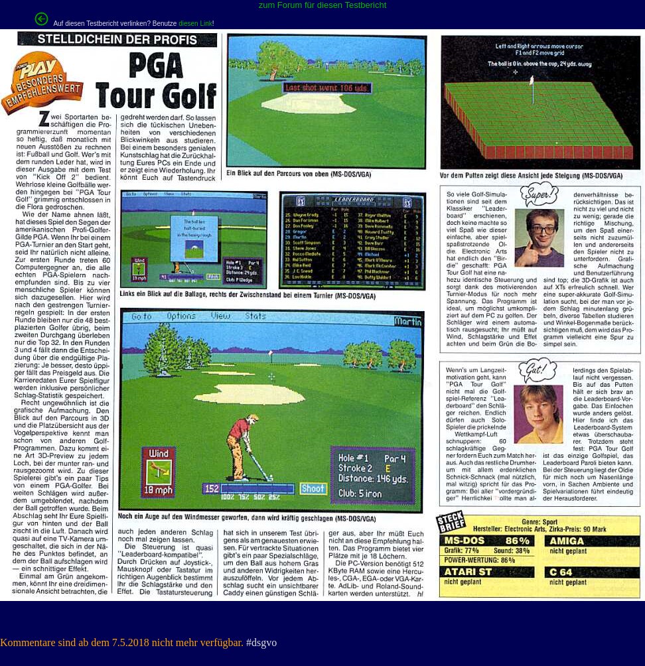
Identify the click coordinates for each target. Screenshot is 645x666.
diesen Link (195, 23)
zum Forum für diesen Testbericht (323, 5)
